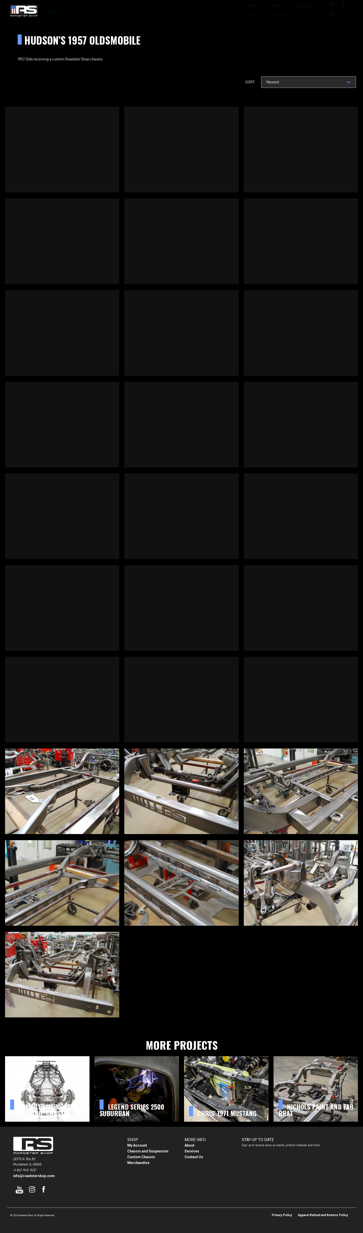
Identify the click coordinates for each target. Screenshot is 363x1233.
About (208, 10)
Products (152, 10)
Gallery (181, 10)
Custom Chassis (141, 1157)
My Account (137, 1145)
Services (192, 1151)
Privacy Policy (282, 1215)
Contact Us (234, 10)
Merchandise (138, 1163)
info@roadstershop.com (34, 1176)
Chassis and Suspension (147, 1151)
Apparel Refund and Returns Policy (323, 1215)
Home (127, 10)
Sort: (250, 82)
